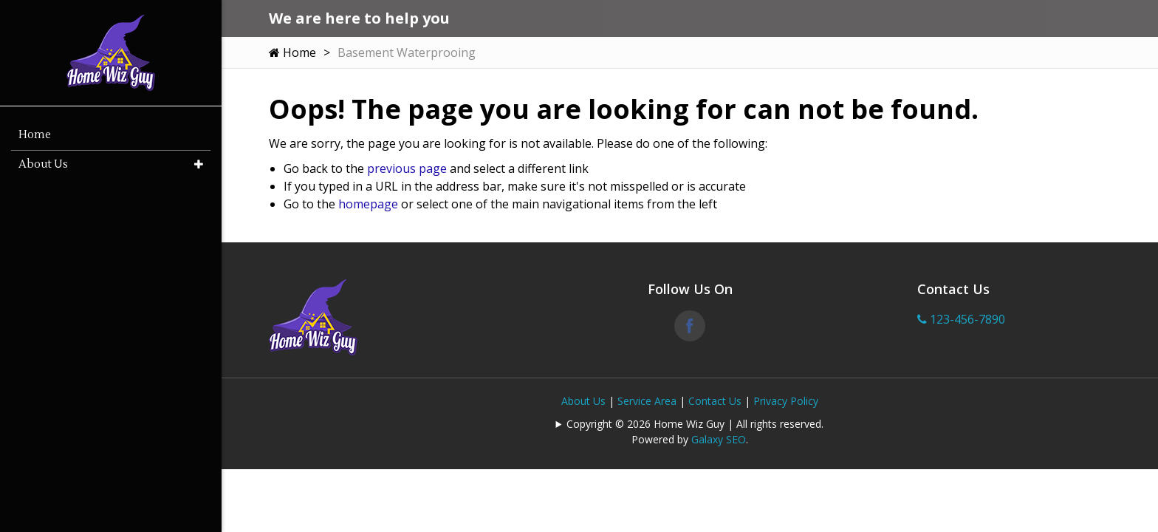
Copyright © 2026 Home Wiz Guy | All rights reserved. (694, 424)
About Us (583, 401)
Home (292, 52)
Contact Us (714, 401)
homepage (368, 204)
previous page (407, 168)
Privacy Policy (785, 401)
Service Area (646, 401)
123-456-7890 (961, 319)
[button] (198, 164)
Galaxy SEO (718, 439)
